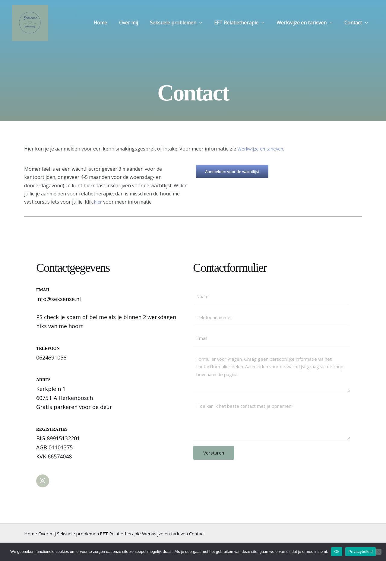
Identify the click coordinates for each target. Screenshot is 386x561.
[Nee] (378, 552)
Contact (357, 22)
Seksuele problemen (184, 22)
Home (113, 22)
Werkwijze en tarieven (308, 22)
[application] (208, 22)
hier (99, 201)
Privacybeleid (360, 551)
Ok (336, 551)
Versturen (213, 456)
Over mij (139, 22)
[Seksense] (30, 22)
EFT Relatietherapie (245, 22)
